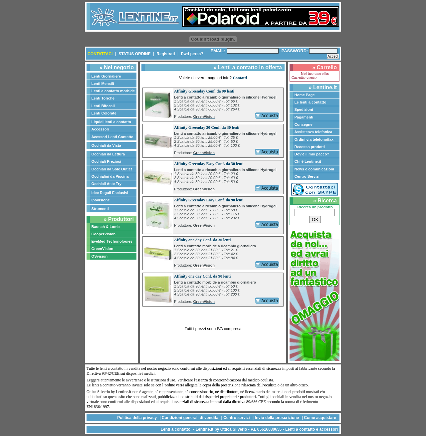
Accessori (100, 129)
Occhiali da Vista (106, 145)
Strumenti (100, 209)
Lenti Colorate (104, 113)
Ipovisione (101, 200)
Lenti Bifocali (103, 106)
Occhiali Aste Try (106, 184)
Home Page (305, 95)
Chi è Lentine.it (308, 161)
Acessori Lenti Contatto (112, 137)
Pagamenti (304, 117)
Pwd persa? (192, 54)
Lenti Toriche (103, 98)
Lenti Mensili (103, 84)
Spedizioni (304, 109)
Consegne (304, 124)
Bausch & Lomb (106, 227)
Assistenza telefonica (313, 132)
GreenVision (102, 249)
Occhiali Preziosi (106, 161)
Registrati (165, 54)
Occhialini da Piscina (110, 176)
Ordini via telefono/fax (314, 139)
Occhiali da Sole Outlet (112, 169)
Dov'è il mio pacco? (312, 154)
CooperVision (104, 234)
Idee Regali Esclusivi (110, 193)
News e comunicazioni (314, 169)
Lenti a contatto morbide (113, 91)
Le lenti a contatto (310, 102)
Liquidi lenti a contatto (111, 122)
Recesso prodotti (310, 147)
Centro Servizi (307, 176)
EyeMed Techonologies (112, 241)
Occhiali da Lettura (108, 154)
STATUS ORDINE (134, 54)
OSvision (100, 256)
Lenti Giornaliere (106, 76)
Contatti (240, 78)
